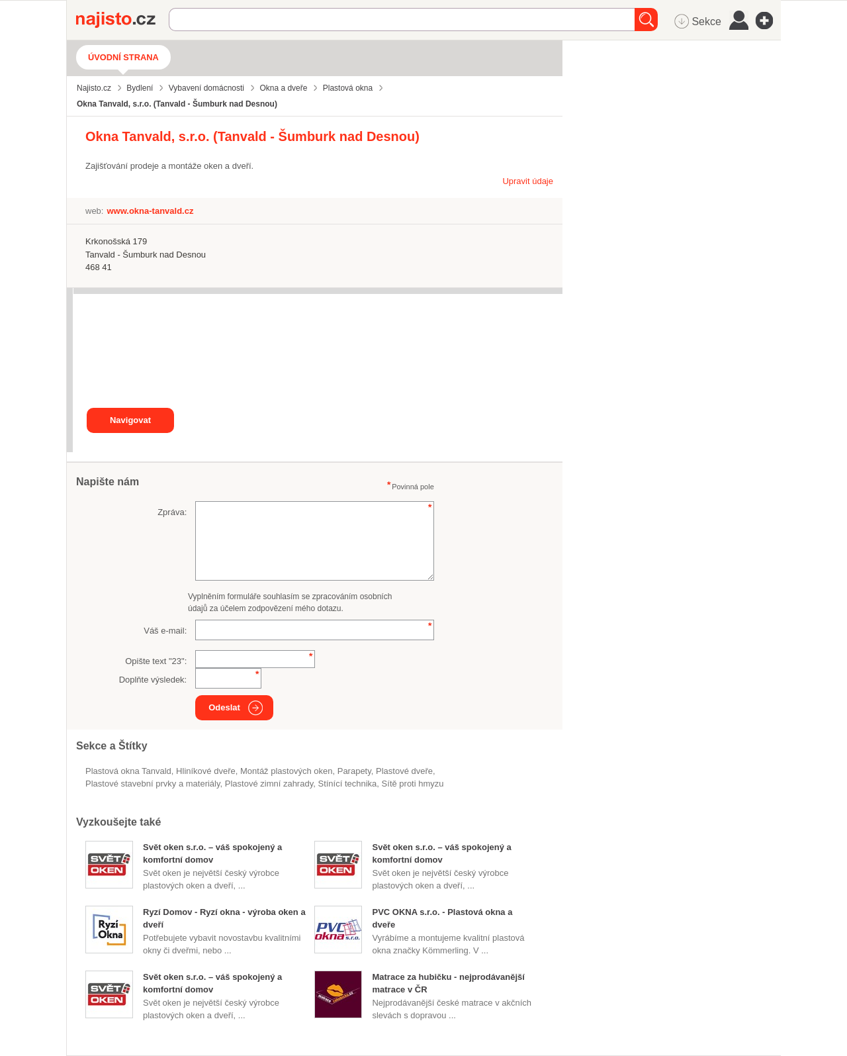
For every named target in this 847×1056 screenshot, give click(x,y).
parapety (354, 771)
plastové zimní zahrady (269, 784)
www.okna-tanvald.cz (150, 211)
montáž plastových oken (286, 771)
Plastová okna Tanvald (128, 771)
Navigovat (130, 420)
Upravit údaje (527, 181)
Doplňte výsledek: (153, 680)
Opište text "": (156, 661)
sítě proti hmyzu (413, 784)
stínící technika (347, 784)
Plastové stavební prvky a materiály (152, 784)
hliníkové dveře (206, 771)
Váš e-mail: (165, 631)
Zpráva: (172, 512)
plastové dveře (404, 771)
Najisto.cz (122, 20)
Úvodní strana (123, 57)
